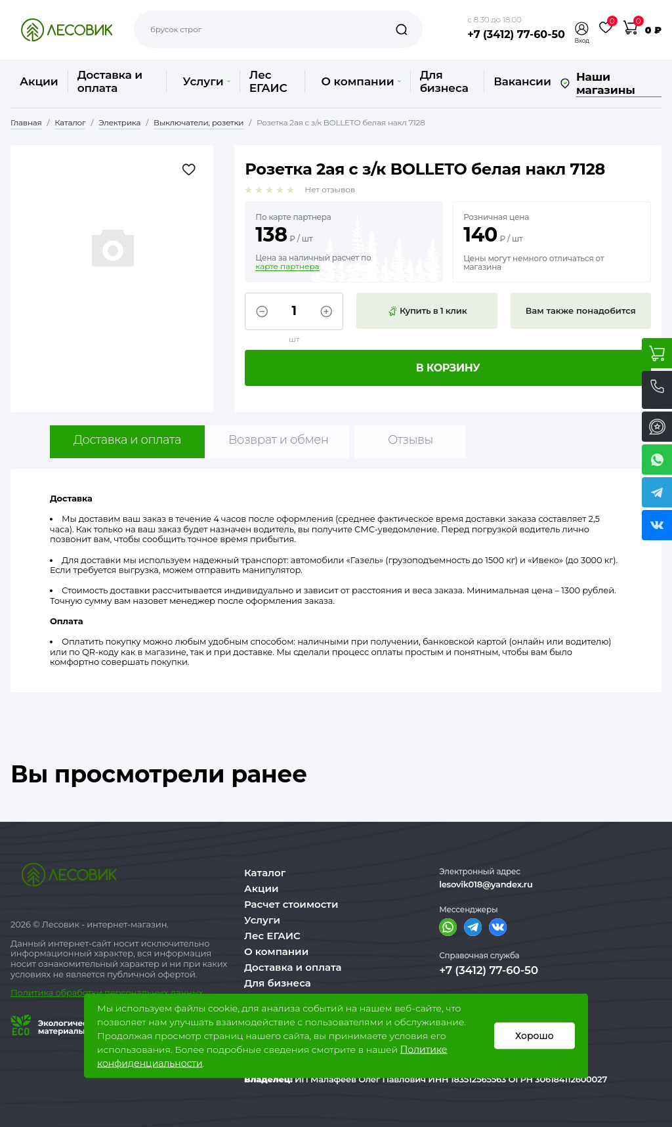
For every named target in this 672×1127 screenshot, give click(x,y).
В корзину (448, 368)
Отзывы (410, 440)
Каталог (264, 872)
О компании (360, 81)
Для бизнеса (444, 81)
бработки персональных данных (132, 992)
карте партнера (287, 266)
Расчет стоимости (291, 904)
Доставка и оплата (109, 81)
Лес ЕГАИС (268, 81)
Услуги (206, 81)
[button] (582, 28)
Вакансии (522, 81)
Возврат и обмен (278, 440)
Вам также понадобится (581, 310)
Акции (39, 81)
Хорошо (534, 1036)
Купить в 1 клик (427, 311)
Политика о (35, 992)
